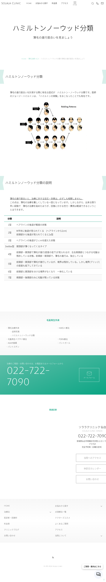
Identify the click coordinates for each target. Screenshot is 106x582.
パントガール (64, 342)
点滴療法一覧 (60, 511)
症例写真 (16, 331)
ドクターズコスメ (62, 517)
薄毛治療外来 (13, 327)
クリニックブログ (11, 529)
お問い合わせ (9, 535)
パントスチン (13, 346)
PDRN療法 (63, 339)
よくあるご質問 (61, 523)
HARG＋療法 (64, 327)
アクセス (64, 3)
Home (28, 3)
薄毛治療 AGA (33, 59)
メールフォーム (89, 375)
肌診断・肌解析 (10, 517)
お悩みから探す (42, 3)
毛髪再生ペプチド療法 (17, 339)
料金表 (54, 3)
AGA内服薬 (12, 342)
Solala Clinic (11, 3)
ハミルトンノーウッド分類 (23, 335)
